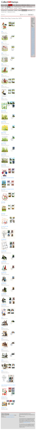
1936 (32, 28)
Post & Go (11, 8)
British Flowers (3, 110)
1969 (33, 37)
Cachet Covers (29, 10)
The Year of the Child (4, 226)
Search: (3, 14)
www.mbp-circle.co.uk (27, 422)
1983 (33, 45)
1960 (32, 33)
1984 (32, 46)
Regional (19, 10)
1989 (33, 48)
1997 (33, 51)
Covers (9, 6)
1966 (32, 36)
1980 (32, 44)
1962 (32, 34)
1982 (32, 45)
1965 (33, 35)
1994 (32, 50)
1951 (32, 31)
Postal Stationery (29, 6)
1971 (33, 38)
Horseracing (3, 201)
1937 (33, 28)
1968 (32, 37)
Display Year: (25, 14)
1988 (32, 48)
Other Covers (24, 10)
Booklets (23, 6)
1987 (33, 47)
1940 (32, 29)
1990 (32, 49)
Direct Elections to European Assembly (7, 177)
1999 (33, 52)
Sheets (12, 6)
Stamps (2, 6)
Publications (20, 8)
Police (2, 317)
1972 (32, 39)
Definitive (15, 10)
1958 (33, 32)
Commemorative (10, 10)
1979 (33, 43)
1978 (32, 43)
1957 (32, 32)
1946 (33, 29)
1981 (33, 44)
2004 (33, 53)
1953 (33, 31)
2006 (32, 54)
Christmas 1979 (3, 396)
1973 (33, 39)
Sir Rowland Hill (3, 239)
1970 (32, 38)
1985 (33, 46)
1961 (33, 33)
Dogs (2, 31)
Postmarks (15, 8)
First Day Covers (4, 10)
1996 (32, 51)
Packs (6, 6)
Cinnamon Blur (11, 415)
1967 (33, 36)
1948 (32, 30)
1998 (32, 52)
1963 (33, 34)
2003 (32, 53)
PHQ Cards (6, 8)
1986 (32, 47)
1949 (33, 30)
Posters (2, 8)
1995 (33, 50)
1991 (33, 49)
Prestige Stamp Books (17, 6)
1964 (32, 35)
